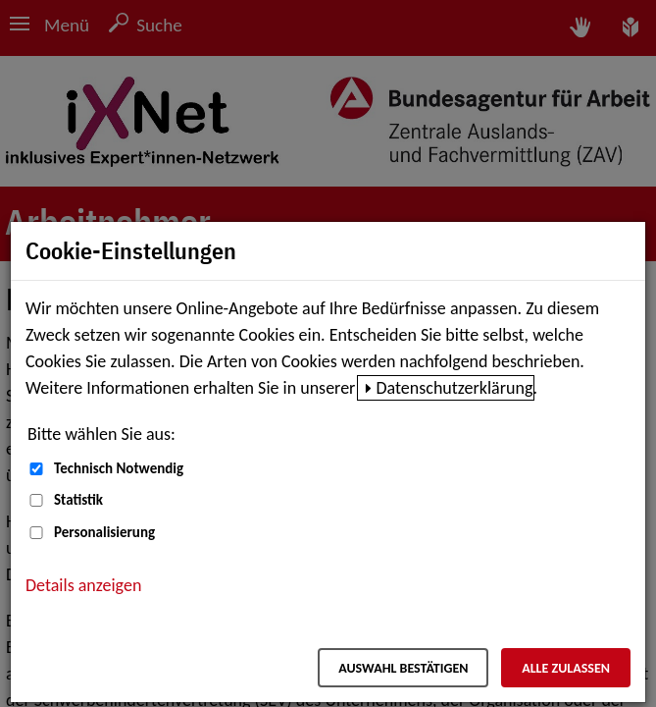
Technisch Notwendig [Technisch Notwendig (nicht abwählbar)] (118, 468)
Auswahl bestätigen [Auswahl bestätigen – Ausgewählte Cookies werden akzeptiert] (403, 668)
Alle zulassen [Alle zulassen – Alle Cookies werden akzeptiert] (566, 668)
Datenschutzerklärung (454, 388)
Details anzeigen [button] (83, 585)
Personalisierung (104, 532)
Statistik (78, 500)
